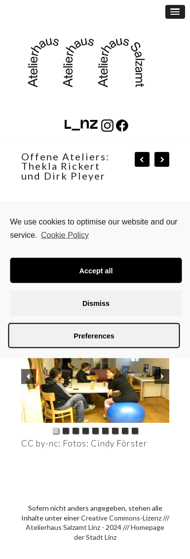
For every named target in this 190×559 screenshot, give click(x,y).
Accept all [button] (96, 270)
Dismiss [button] (96, 303)
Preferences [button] (94, 335)
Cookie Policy (65, 234)
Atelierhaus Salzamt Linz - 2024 (73, 527)
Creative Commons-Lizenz (121, 518)
